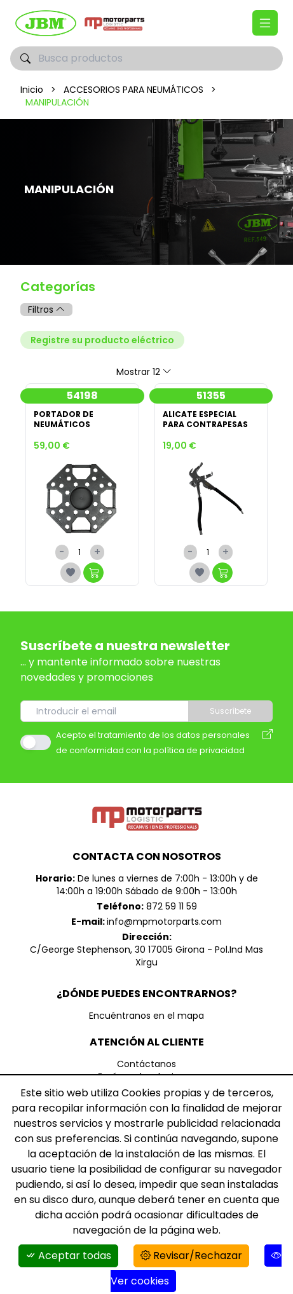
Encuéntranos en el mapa (146, 1015)
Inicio (31, 89)
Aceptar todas (68, 1255)
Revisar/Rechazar (191, 1255)
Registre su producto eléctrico (102, 340)
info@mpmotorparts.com (164, 921)
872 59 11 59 (171, 906)
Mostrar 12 (144, 371)
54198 (82, 395)
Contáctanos (146, 1064)
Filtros (46, 309)
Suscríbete (230, 710)
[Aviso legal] (267, 742)
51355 (211, 395)
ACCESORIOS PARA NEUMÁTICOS (133, 89)
